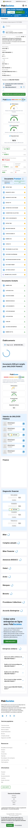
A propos (3, 772)
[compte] (23, 5)
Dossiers (3, 749)
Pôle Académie (4, 762)
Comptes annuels (5, 735)
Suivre (11, 12)
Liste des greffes (5, 760)
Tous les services (5, 725)
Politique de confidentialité (7, 822)
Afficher (14, 435)
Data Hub (3, 756)
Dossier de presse (5, 780)
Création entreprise (5, 727)
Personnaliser (18, 825)
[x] (24, 87)
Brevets (3, 733)
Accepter (10, 825)
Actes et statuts (5, 729)
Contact (3, 774)
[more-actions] (26, 12)
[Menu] (26, 5)
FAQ (2, 782)
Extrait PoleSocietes (6, 731)
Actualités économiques (6, 747)
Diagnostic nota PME (6, 737)
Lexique (3, 751)
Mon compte (5, 787)
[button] (14, 19)
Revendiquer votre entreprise (8, 758)
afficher (14, 509)
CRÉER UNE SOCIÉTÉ (10, 641)
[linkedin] (21, 87)
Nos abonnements (5, 776)
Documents (4, 753)
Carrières (3, 778)
